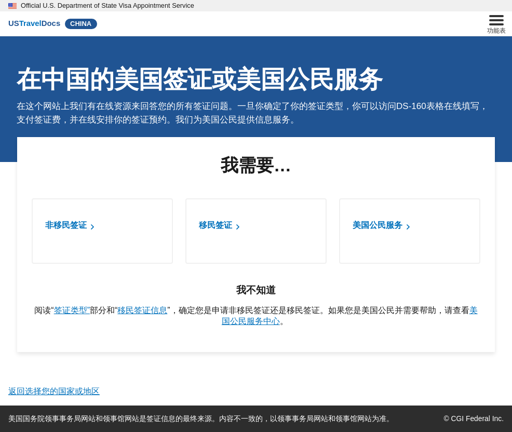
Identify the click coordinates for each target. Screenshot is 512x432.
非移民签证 (66, 225)
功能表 (496, 23)
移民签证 (215, 225)
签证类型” (72, 310)
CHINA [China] (80, 24)
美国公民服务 (377, 225)
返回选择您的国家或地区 (54, 391)
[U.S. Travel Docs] (34, 23)
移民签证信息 (142, 310)
